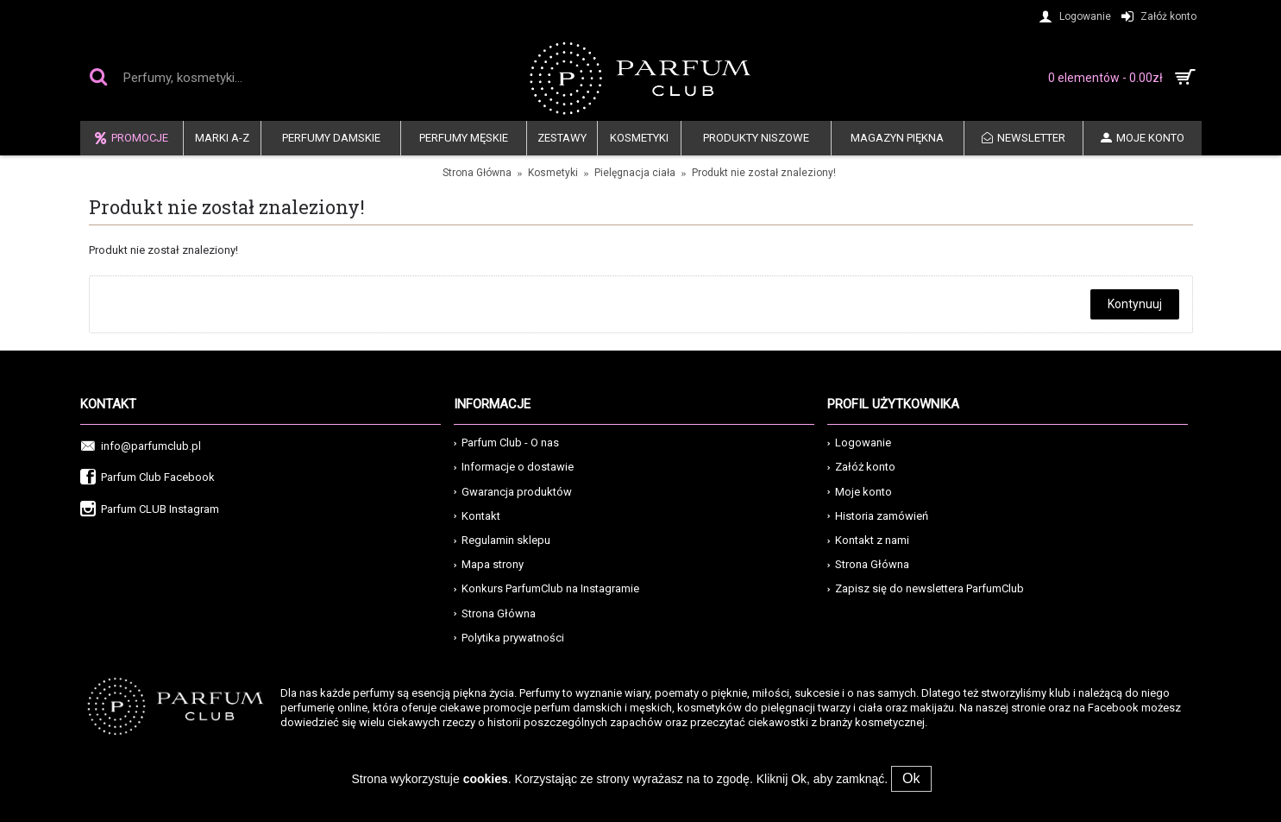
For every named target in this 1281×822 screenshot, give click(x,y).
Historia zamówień (877, 515)
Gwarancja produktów (513, 491)
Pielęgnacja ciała (634, 173)
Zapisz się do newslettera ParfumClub (925, 588)
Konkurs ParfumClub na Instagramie (546, 588)
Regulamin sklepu (502, 540)
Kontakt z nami (868, 540)
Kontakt (477, 515)
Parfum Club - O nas (506, 442)
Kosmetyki (553, 173)
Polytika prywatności (509, 637)
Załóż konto (861, 466)
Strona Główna (477, 173)
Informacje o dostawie (514, 466)
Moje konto (859, 491)
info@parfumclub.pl (140, 447)
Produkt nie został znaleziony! (764, 173)
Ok (911, 778)
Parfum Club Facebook (147, 478)
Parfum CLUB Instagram (149, 510)
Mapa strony (489, 564)
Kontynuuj (1135, 304)
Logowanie (859, 442)
